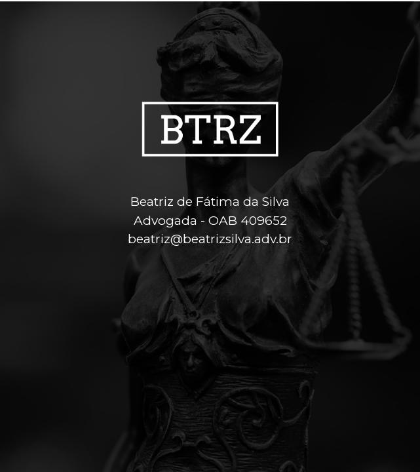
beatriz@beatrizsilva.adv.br (210, 238)
